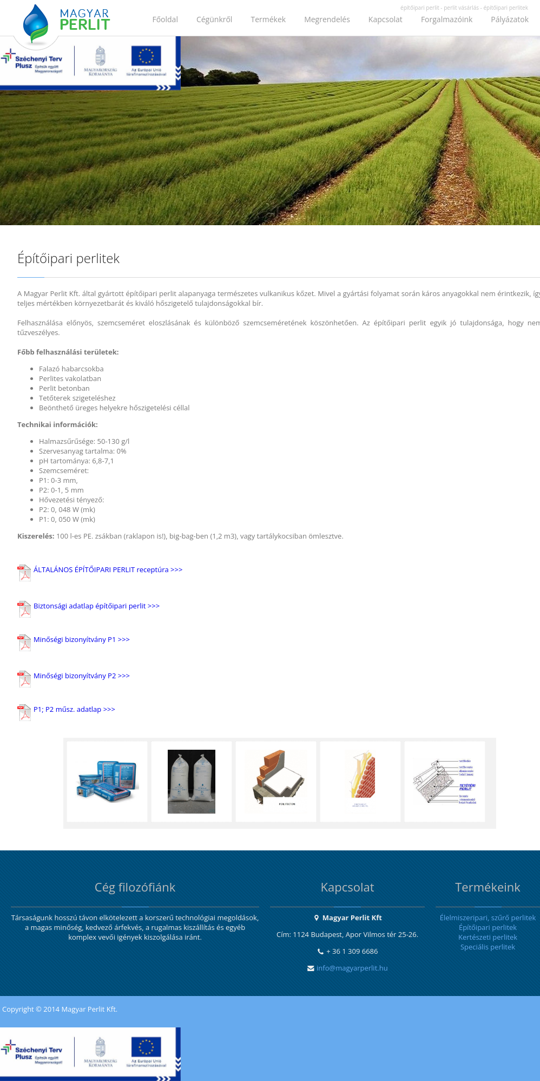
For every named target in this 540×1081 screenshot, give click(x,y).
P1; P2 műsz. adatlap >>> (74, 709)
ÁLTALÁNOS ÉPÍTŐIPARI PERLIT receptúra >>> (108, 569)
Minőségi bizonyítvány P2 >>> (82, 675)
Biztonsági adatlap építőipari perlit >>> (97, 606)
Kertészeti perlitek (487, 937)
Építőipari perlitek (488, 927)
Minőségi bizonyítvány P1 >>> (82, 639)
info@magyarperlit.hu (352, 968)
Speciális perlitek (487, 947)
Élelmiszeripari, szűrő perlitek (488, 917)
